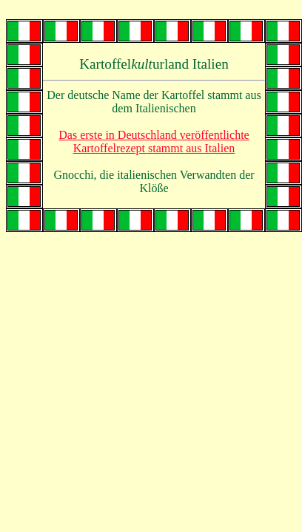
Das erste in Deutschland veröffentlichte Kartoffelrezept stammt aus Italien (153, 141)
